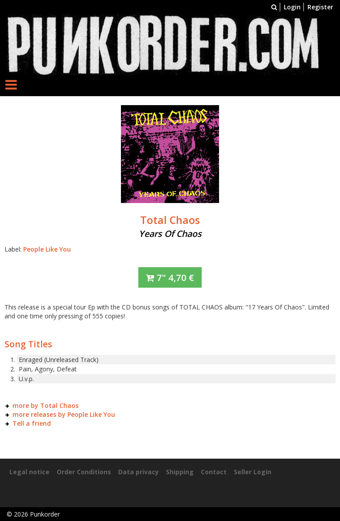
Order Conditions (84, 472)
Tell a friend (31, 423)
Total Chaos (170, 220)
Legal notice (29, 472)
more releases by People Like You (63, 414)
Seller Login (252, 472)
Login (292, 7)
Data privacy (138, 472)
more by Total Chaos (45, 405)
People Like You (47, 249)
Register (320, 7)
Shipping (180, 472)
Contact (214, 472)
